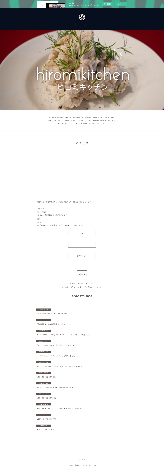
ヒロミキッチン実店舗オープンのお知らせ (51, 310)
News (87, 26)
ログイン (121, 4)
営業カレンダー (82, 253)
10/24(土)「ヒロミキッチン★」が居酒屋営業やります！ (56, 384)
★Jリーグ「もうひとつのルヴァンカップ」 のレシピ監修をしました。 (61, 363)
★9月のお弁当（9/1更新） (45, 426)
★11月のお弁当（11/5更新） (46, 374)
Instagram (82, 232)
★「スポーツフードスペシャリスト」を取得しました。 (56, 352)
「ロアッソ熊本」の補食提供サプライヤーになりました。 (57, 342)
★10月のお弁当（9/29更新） (46, 416)
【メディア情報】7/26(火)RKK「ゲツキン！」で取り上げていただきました (63, 331)
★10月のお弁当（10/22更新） (47, 395)
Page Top (82, 447)
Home (77, 26)
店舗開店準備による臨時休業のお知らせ (50, 321)
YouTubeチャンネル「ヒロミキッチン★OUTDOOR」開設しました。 (61, 405)
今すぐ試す (107, 4)
